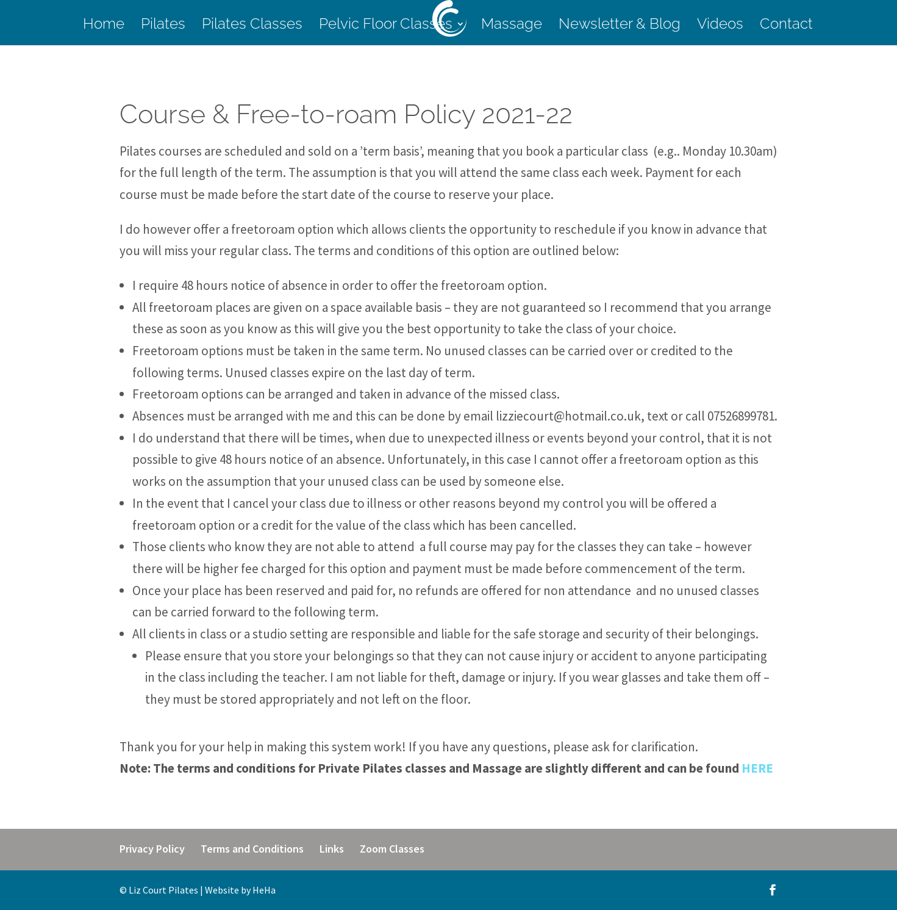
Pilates (163, 26)
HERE (757, 768)
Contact (786, 26)
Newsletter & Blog (620, 26)
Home (103, 26)
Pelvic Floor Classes (385, 26)
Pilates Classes (252, 26)
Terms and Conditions (252, 849)
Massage (511, 26)
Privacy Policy (152, 849)
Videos (720, 26)
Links (332, 849)
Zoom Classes (392, 849)
